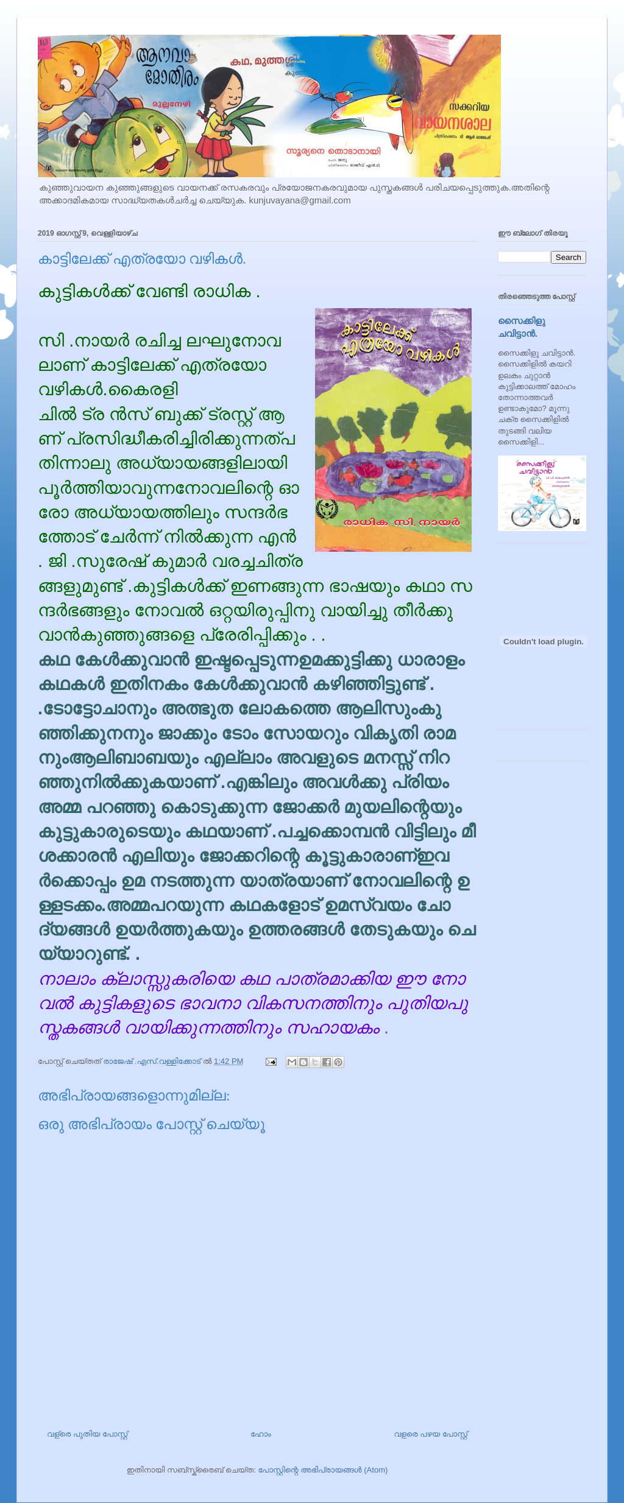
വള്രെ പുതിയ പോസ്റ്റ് (87, 1433)
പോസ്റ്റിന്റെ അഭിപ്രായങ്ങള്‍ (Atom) (323, 1469)
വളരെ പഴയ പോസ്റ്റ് (430, 1433)
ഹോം (260, 1433)
